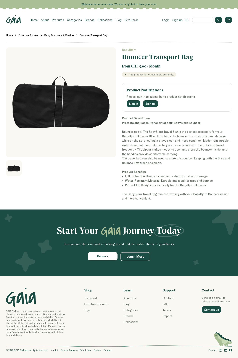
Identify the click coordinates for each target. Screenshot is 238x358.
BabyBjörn (129, 50)
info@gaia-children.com (216, 301)
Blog (118, 20)
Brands (89, 20)
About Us (129, 298)
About (45, 20)
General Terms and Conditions (76, 350)
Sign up (177, 20)
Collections (104, 20)
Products (58, 20)
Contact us (211, 309)
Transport (90, 298)
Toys (87, 310)
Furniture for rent (28, 35)
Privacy (97, 350)
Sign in (133, 103)
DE (187, 20)
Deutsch (213, 350)
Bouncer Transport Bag (93, 35)
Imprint (167, 316)
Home (34, 20)
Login (165, 20)
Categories (74, 20)
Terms (167, 310)
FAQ (165, 304)
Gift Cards (132, 20)
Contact (168, 298)
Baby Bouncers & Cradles (59, 35)
